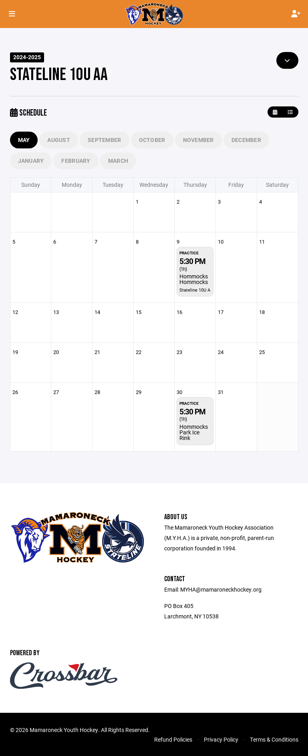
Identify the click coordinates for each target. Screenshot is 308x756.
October (152, 140)
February (75, 160)
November (198, 140)
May (24, 140)
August (58, 140)
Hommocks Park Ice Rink (193, 432)
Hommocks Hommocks (193, 279)
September (104, 140)
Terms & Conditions (274, 739)
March (118, 160)
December (246, 140)
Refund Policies (173, 739)
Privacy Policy (221, 739)
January (31, 160)
